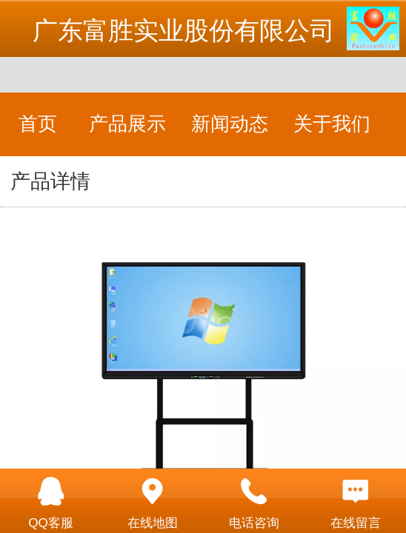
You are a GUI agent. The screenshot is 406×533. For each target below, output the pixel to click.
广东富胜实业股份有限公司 (184, 30)
